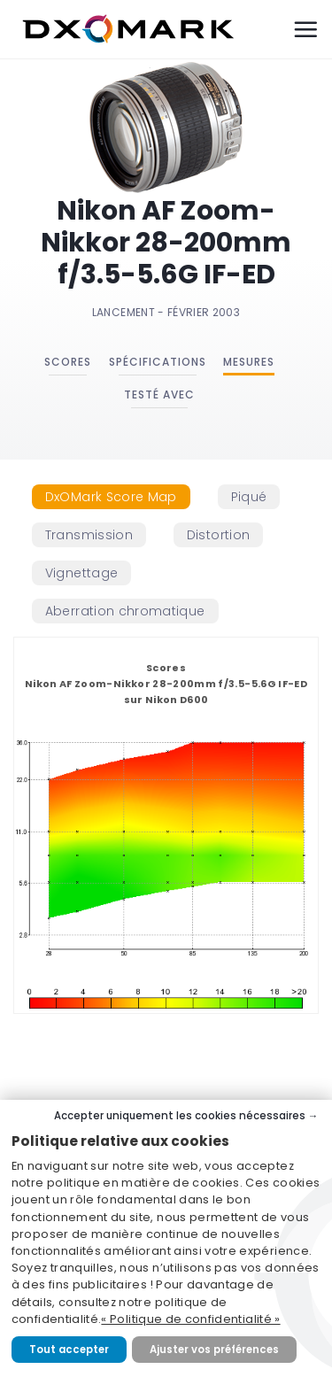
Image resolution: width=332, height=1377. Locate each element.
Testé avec (159, 394)
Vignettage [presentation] (82, 573)
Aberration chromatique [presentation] (125, 611)
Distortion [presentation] (219, 535)
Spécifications (157, 361)
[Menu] (305, 29)
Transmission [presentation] (89, 535)
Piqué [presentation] (249, 497)
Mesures (248, 361)
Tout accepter (69, 1349)
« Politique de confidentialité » (190, 1319)
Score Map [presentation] (111, 497)
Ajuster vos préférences (214, 1349)
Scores (67, 361)
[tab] (111, 496)
